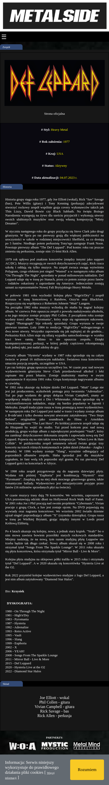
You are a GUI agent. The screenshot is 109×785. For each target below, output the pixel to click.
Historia (7, 186)
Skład (6, 683)
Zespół (6, 46)
